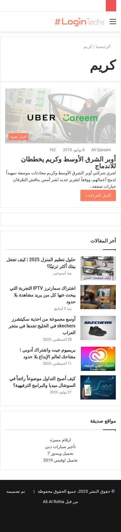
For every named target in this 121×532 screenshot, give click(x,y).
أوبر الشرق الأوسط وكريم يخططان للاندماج (68, 163)
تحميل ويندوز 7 (60, 453)
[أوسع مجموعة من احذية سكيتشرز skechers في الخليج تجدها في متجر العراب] (98, 328)
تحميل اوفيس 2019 (60, 460)
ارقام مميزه (60, 439)
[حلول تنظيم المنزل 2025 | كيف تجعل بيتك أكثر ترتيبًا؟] (98, 268)
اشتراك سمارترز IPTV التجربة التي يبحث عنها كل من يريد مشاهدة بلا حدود (43, 295)
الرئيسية (106, 46)
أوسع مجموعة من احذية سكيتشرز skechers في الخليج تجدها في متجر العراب (42, 325)
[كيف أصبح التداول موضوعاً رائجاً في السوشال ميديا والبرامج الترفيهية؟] (98, 387)
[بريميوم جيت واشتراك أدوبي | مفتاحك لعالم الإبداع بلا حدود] (98, 359)
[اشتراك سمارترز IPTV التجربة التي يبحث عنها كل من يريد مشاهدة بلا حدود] (98, 297)
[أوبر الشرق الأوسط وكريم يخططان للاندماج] (60, 116)
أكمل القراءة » (98, 195)
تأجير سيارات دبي (60, 446)
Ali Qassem (101, 150)
